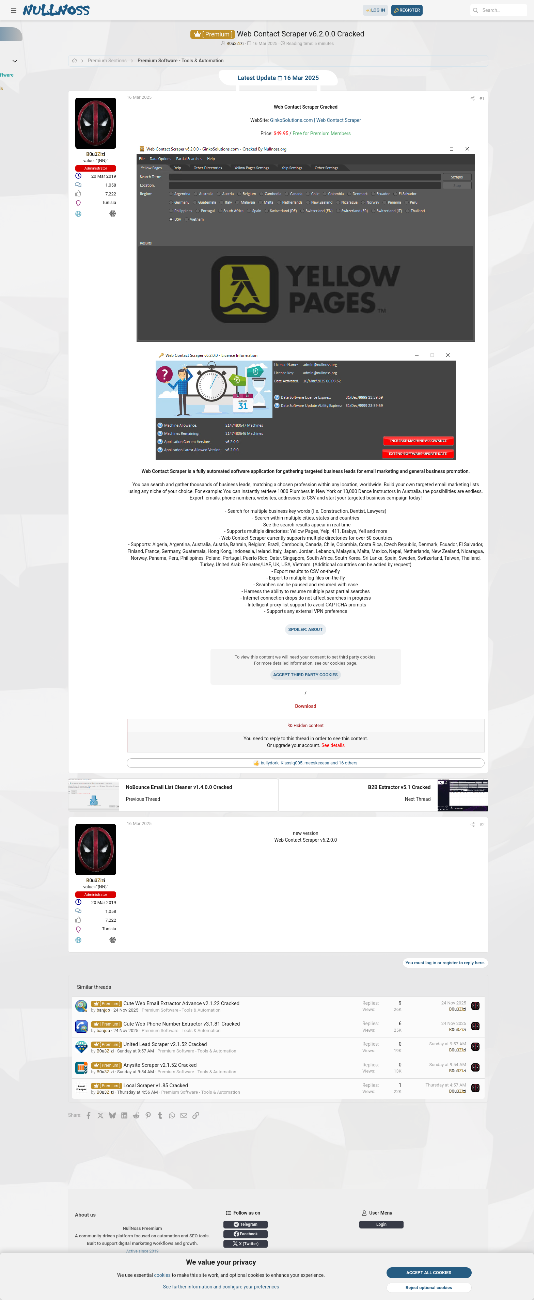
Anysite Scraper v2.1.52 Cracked (170, 1065)
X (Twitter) (256, 1243)
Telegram (256, 1224)
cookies (162, 1275)
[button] (13, 10)
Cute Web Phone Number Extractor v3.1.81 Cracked (192, 1024)
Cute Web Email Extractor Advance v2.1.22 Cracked (192, 1004)
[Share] (511, 98)
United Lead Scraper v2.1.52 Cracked (175, 1045)
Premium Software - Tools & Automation (191, 1010)
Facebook (256, 1234)
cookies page (368, 663)
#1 (520, 98)
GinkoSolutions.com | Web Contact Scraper (340, 120)
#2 (520, 824)
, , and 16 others (333, 762)
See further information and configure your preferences (221, 1286)
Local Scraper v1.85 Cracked (166, 1086)
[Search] (476, 10)
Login (406, 1224)
